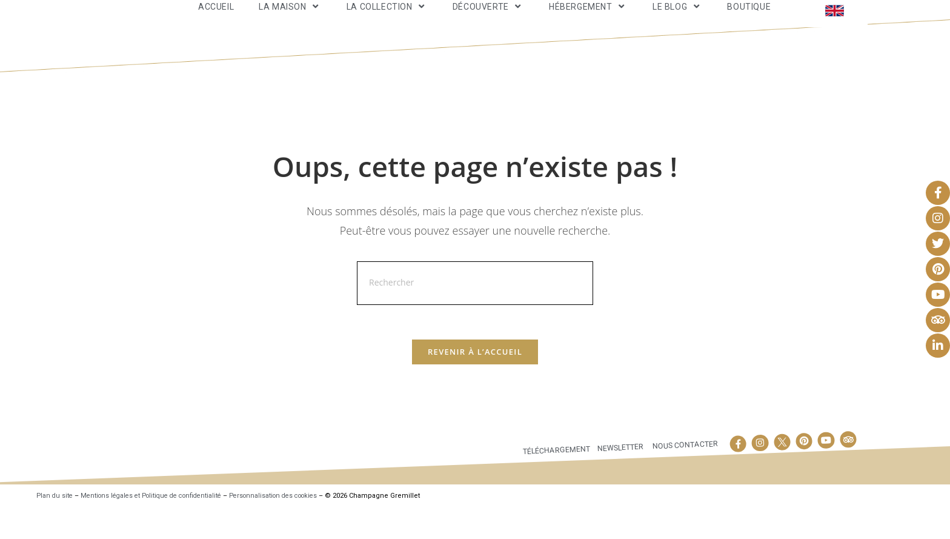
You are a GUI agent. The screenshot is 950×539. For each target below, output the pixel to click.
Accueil (216, 21)
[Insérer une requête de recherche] (475, 311)
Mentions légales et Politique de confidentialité (158, 527)
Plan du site (55, 527)
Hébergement (588, 20)
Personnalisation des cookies (291, 527)
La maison (290, 20)
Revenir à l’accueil (475, 382)
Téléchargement (554, 481)
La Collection (387, 20)
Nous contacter (684, 475)
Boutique (749, 21)
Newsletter (619, 478)
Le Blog (677, 20)
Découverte (488, 20)
